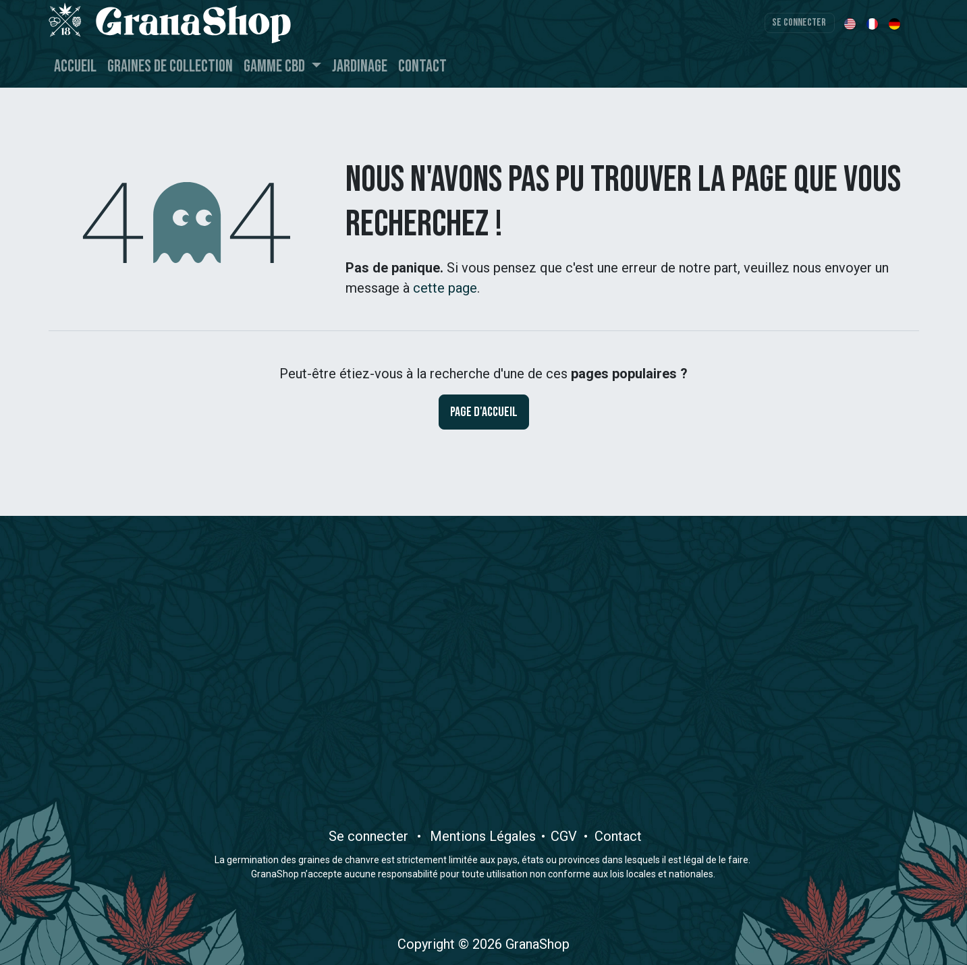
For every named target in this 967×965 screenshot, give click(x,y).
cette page (445, 288)
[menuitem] (851, 23)
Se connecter (799, 22)
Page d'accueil (484, 412)
